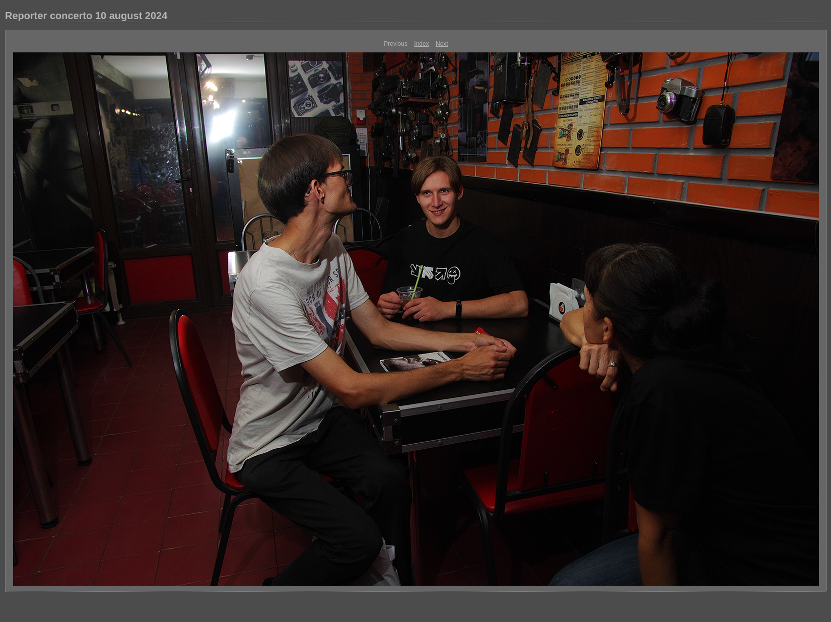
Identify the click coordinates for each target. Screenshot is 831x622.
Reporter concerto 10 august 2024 (86, 15)
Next (442, 43)
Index (421, 43)
